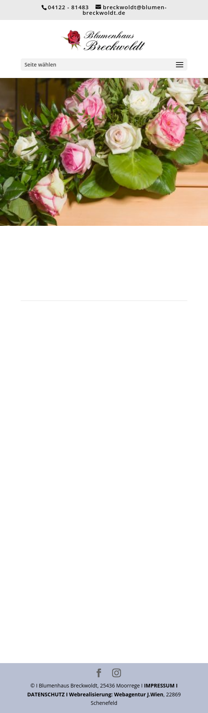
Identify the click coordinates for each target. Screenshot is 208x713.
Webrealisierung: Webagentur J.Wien (116, 694)
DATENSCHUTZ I (48, 694)
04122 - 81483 (68, 7)
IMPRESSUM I (160, 685)
